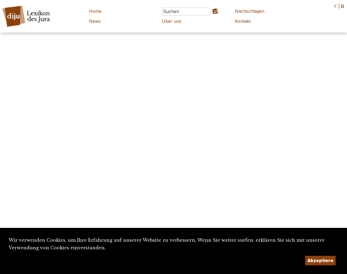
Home (95, 11)
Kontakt (242, 21)
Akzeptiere (320, 260)
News (95, 21)
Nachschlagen (249, 11)
